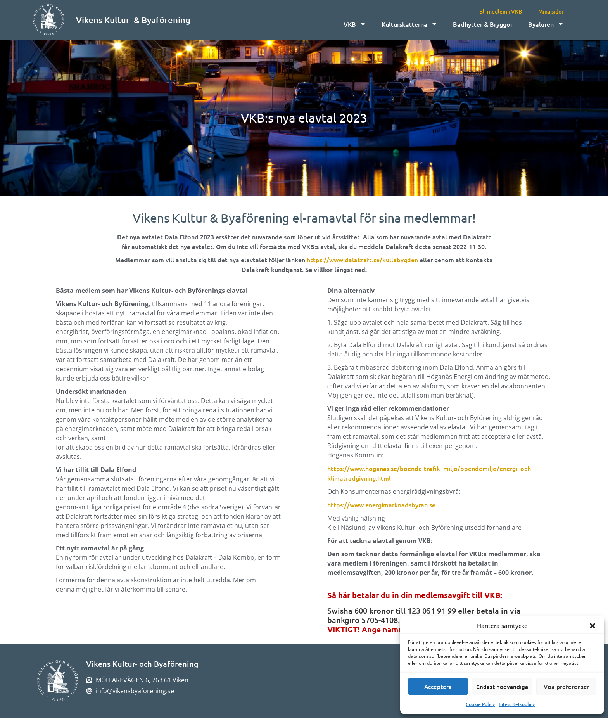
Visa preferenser (566, 686)
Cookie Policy (480, 704)
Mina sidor (551, 11)
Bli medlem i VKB (500, 11)
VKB (355, 24)
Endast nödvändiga (502, 686)
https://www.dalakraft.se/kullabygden (362, 259)
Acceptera (438, 686)
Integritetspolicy (517, 704)
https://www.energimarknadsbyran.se (381, 504)
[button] (592, 626)
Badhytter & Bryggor (483, 24)
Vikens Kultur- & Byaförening (133, 20)
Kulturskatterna (409, 24)
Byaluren (546, 24)
